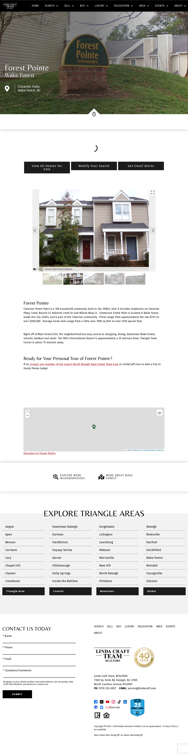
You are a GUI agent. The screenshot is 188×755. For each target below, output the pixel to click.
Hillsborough (61, 574)
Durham (57, 543)
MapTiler (137, 459)
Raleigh (151, 535)
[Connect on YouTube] (107, 710)
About (98, 641)
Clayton (10, 582)
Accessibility (100, 738)
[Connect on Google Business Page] (96, 715)
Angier (9, 535)
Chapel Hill (12, 574)
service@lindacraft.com (137, 697)
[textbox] (62, 6)
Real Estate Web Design (106, 744)
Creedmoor (12, 589)
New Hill (105, 574)
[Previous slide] (34, 238)
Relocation (145, 635)
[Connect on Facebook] (96, 710)
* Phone (7, 656)
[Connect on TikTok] (119, 710)
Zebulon (151, 589)
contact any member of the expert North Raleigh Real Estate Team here (74, 372)
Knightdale (106, 535)
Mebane (104, 558)
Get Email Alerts (141, 174)
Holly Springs (61, 582)
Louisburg (106, 550)
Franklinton (60, 550)
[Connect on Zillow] (101, 715)
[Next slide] (153, 238)
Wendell (151, 574)
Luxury (129, 635)
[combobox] (60, 6)
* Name (7, 644)
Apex (8, 543)
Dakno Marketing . (133, 744)
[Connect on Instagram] (113, 710)
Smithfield (153, 558)
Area (159, 635)
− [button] (27, 424)
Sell (110, 635)
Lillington (106, 543)
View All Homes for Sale (47, 176)
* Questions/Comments (17, 679)
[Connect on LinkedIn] (125, 710)
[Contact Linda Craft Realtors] (137, 6)
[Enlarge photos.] (153, 201)
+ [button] (27, 420)
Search (109, 6)
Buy (118, 635)
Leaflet (128, 459)
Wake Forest (19, 83)
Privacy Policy (170, 735)
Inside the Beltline (65, 589)
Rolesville (153, 543)
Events (170, 635)
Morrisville (106, 566)
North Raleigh (108, 582)
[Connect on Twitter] (101, 710)
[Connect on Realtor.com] (113, 715)
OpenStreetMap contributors (153, 459)
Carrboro (11, 558)
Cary (8, 566)
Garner (57, 566)
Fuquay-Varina (62, 558)
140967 (128, 692)
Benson (10, 550)
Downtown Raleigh (65, 535)
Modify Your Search (94, 174)
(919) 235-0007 (105, 697)
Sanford (151, 550)
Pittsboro (105, 589)
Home (35, 16)
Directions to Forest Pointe (40, 461)
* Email (7, 667)
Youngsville (154, 582)
